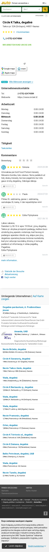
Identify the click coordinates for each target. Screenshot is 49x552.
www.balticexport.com (23, 508)
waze (21, 69)
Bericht (45, 186)
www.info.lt (6, 505)
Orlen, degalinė (10, 425)
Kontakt (27, 500)
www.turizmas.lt (28, 505)
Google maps (8, 68)
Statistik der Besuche (12, 271)
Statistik (29, 502)
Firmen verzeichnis (20, 3)
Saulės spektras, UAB (15, 500)
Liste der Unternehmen (11, 16)
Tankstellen (6, 148)
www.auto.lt (16, 505)
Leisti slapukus (14, 546)
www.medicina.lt (8, 508)
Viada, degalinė (10, 378)
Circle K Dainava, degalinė (15, 444)
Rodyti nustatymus (37, 546)
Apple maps (8, 73)
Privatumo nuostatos (39, 500)
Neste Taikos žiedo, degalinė (17, 368)
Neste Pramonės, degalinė (16, 415)
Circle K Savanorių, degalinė (16, 359)
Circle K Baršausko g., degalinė (18, 387)
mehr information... (9, 260)
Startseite (4, 491)
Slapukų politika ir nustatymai (13, 502)
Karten (29, 488)
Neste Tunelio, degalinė (14, 472)
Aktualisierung (9, 274)
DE (45, 3)
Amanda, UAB (21, 331)
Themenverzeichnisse (9, 493)
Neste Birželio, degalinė (14, 349)
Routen (34, 491)
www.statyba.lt (41, 505)
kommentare (22, 32)
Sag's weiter (8, 277)
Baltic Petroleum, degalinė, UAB (18, 453)
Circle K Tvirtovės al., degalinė (18, 434)
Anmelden (38, 502)
